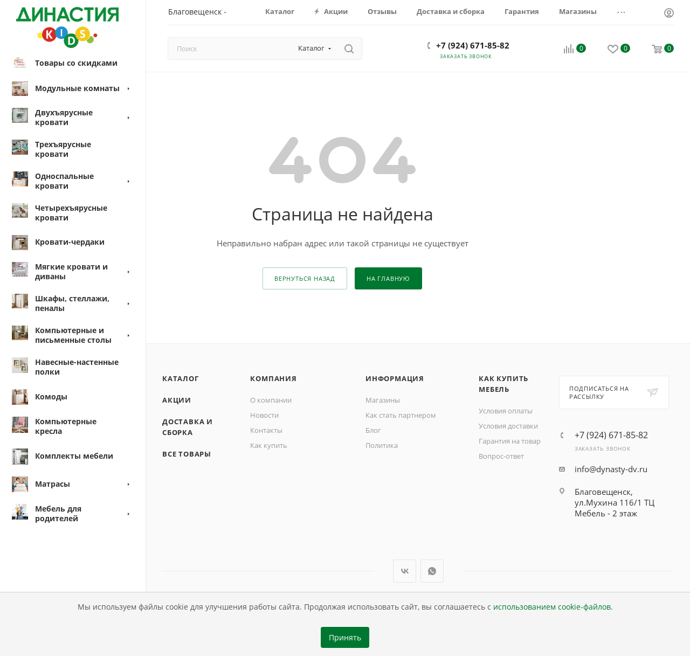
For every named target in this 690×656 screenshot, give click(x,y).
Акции (176, 400)
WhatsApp (432, 571)
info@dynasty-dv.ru (611, 469)
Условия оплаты (506, 411)
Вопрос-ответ (501, 456)
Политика (381, 445)
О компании (271, 400)
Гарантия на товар (510, 441)
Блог (373, 430)
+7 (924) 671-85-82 (472, 45)
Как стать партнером (400, 415)
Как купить (268, 445)
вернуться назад (304, 278)
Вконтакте (404, 571)
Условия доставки (508, 426)
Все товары (186, 454)
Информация (394, 378)
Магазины (382, 400)
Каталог (180, 378)
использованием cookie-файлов (552, 607)
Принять (345, 638)
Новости (264, 415)
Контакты (266, 430)
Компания (273, 378)
